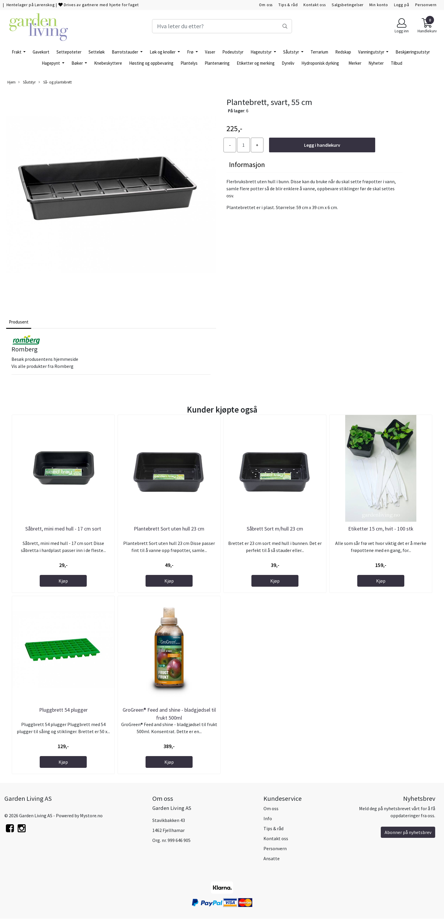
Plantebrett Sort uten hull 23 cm (169, 528)
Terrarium (319, 52)
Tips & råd (288, 4)
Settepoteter (68, 52)
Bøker (77, 63)
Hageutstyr (262, 52)
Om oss (266, 4)
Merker (354, 63)
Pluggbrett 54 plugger (63, 709)
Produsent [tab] (19, 322)
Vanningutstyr (371, 52)
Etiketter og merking (256, 63)
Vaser (210, 52)
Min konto (378, 4)
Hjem (11, 82)
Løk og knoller (163, 52)
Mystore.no (91, 815)
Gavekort (41, 52)
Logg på (401, 4)
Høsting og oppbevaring (151, 63)
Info (267, 818)
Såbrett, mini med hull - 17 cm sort (63, 528)
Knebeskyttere (108, 63)
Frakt (17, 52)
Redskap (343, 52)
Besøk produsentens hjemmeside (44, 359)
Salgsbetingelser (348, 4)
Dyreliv (288, 63)
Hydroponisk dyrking (320, 63)
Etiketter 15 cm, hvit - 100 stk (380, 528)
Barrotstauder (125, 52)
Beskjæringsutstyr (412, 52)
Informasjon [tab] (247, 164)
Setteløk (97, 52)
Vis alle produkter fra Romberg (42, 366)
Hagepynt (51, 63)
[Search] (222, 26)
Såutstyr (291, 52)
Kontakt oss (314, 4)
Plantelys (189, 63)
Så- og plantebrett (55, 82)
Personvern (426, 4)
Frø (190, 52)
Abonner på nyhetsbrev (408, 832)
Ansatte (271, 858)
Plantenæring (217, 63)
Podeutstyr (232, 52)
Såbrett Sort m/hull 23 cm (275, 528)
